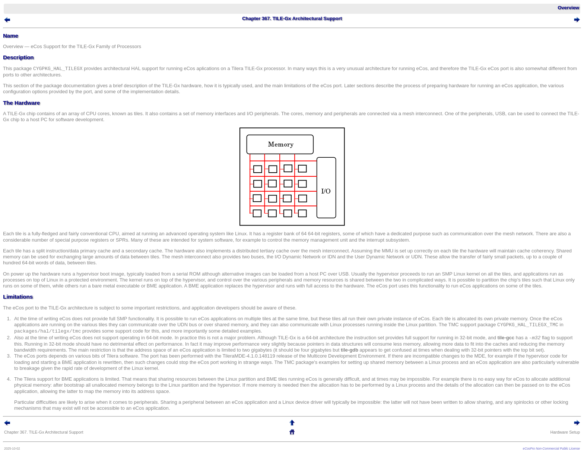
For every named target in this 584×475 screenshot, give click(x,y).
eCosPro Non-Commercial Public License (551, 448)
